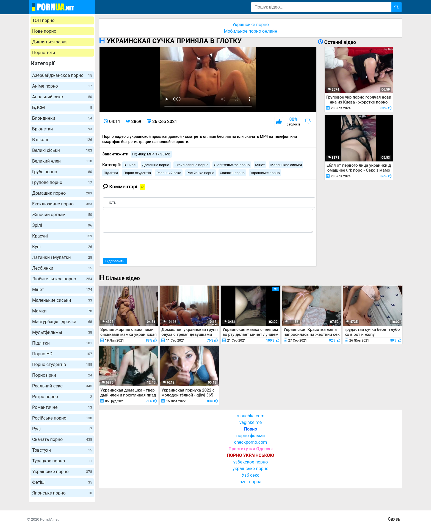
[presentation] (144, 244)
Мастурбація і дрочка (62, 321)
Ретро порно (62, 396)
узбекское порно (250, 462)
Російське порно (62, 418)
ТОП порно (43, 20)
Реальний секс (62, 386)
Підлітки (62, 343)
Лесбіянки (62, 268)
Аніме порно (62, 86)
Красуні (62, 236)
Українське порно (62, 471)
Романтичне (62, 407)
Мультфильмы (62, 332)
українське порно (251, 468)
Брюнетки (62, 129)
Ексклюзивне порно (62, 203)
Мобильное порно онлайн (250, 31)
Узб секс (250, 475)
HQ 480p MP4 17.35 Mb (151, 154)
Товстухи (62, 450)
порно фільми (250, 435)
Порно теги (43, 52)
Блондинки (62, 118)
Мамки (62, 311)
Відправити (115, 261)
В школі (62, 139)
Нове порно (44, 31)
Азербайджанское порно (62, 75)
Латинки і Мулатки (62, 257)
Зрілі (62, 225)
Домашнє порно (62, 193)
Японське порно (62, 493)
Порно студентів (62, 364)
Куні (62, 246)
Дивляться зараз (50, 41)
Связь (394, 519)
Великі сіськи (62, 150)
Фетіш (62, 482)
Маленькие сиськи (62, 300)
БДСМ (62, 107)
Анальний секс (62, 96)
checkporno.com (250, 442)
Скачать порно (62, 439)
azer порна (251, 481)
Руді (62, 428)
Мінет (62, 289)
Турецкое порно (62, 460)
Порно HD (62, 353)
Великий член (62, 161)
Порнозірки (62, 375)
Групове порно (62, 182)
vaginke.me (250, 422)
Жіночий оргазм (62, 214)
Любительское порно (62, 278)
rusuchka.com (250, 415)
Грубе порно (62, 171)
